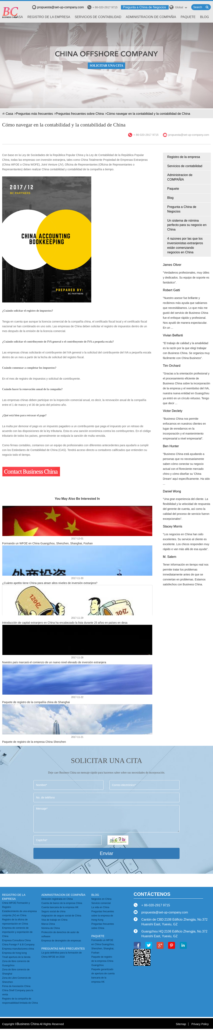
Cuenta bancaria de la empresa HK (59, 907)
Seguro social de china (53, 911)
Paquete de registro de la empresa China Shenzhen (34, 741)
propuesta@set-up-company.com (58, 7)
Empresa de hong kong (14, 953)
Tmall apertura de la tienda (16, 957)
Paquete (188, 17)
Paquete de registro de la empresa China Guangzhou (102, 961)
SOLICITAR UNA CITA (106, 65)
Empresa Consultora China (16, 940)
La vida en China (100, 907)
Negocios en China (101, 899)
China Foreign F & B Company (18, 944)
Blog (204, 17)
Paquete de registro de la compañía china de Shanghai (36, 702)
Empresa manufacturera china (18, 948)
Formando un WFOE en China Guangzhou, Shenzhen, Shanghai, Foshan (47, 543)
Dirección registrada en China (57, 899)
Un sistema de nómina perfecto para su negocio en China (186, 225)
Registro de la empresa (48, 17)
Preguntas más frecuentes (34, 113)
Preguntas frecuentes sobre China (80, 113)
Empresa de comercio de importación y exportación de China (17, 932)
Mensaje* (106, 818)
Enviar (106, 853)
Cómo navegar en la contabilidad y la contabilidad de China (148, 113)
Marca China (48, 924)
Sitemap (181, 1024)
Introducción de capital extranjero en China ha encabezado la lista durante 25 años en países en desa (64, 622)
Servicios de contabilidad (98, 17)
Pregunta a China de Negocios (144, 7)
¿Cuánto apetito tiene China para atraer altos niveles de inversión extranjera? (49, 583)
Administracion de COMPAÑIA (151, 17)
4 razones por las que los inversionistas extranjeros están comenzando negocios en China (185, 245)
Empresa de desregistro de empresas (61, 940)
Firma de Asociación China (16, 986)
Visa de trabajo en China (54, 919)
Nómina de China (50, 928)
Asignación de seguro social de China (61, 915)
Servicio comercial (101, 903)
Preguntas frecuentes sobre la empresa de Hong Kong (102, 915)
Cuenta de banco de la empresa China (61, 903)
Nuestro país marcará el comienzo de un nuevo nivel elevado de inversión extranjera (54, 662)
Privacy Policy (200, 1024)
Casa (18, 17)
